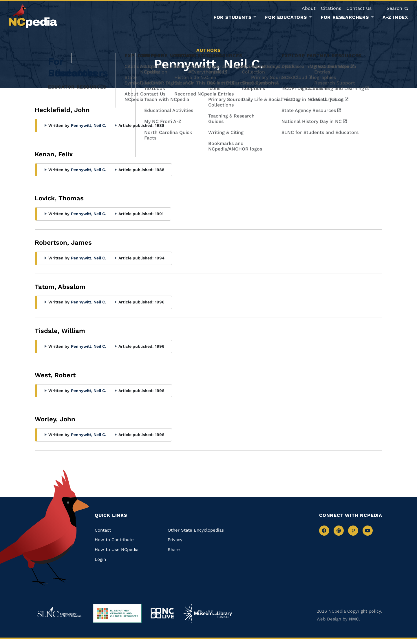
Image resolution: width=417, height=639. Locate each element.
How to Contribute (114, 539)
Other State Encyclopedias (196, 530)
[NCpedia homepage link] (33, 15)
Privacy (175, 539)
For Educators (286, 17)
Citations (331, 8)
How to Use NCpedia (116, 549)
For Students (232, 17)
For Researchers (345, 17)
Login (100, 559)
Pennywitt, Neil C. (88, 125)
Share (174, 549)
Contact (103, 530)
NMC (354, 619)
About (309, 8)
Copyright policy (364, 611)
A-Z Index (395, 17)
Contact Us (359, 8)
